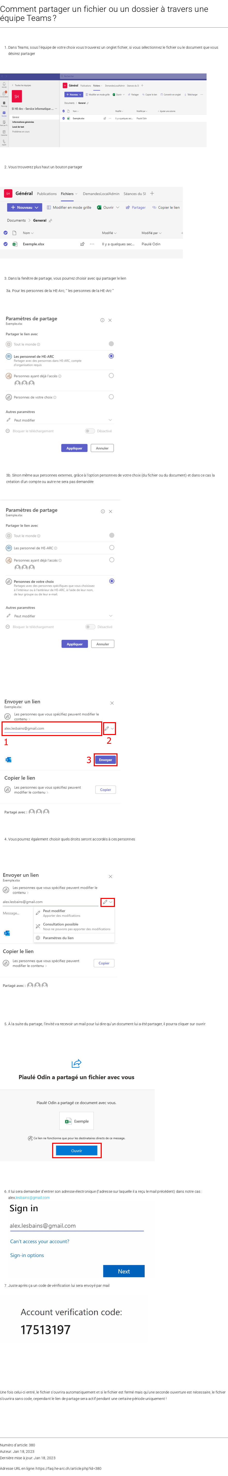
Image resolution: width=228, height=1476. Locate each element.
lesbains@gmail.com (33, 1198)
